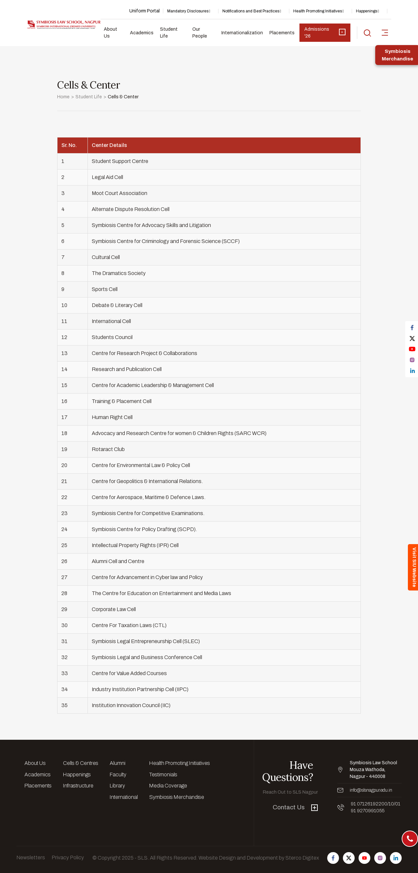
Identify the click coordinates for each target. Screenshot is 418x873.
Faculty (118, 774)
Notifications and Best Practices (250, 11)
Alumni (117, 763)
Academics (141, 32)
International (124, 797)
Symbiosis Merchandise (176, 797)
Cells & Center (123, 96)
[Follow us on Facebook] (333, 858)
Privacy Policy (68, 857)
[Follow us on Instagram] (380, 858)
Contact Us (295, 807)
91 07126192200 (369, 803)
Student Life (169, 33)
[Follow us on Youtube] (364, 858)
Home (63, 96)
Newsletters (30, 857)
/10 (390, 803)
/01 (397, 803)
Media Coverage (168, 785)
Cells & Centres (80, 763)
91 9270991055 (367, 810)
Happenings (366, 11)
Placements (282, 32)
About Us (110, 33)
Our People (199, 33)
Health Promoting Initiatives (317, 11)
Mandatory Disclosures (187, 11)
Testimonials (163, 774)
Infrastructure (78, 785)
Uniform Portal (144, 10)
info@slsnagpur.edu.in (371, 790)
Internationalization (242, 32)
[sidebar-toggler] (385, 33)
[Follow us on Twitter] (349, 858)
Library (117, 785)
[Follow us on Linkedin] (396, 858)
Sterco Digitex (302, 858)
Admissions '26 (324, 33)
